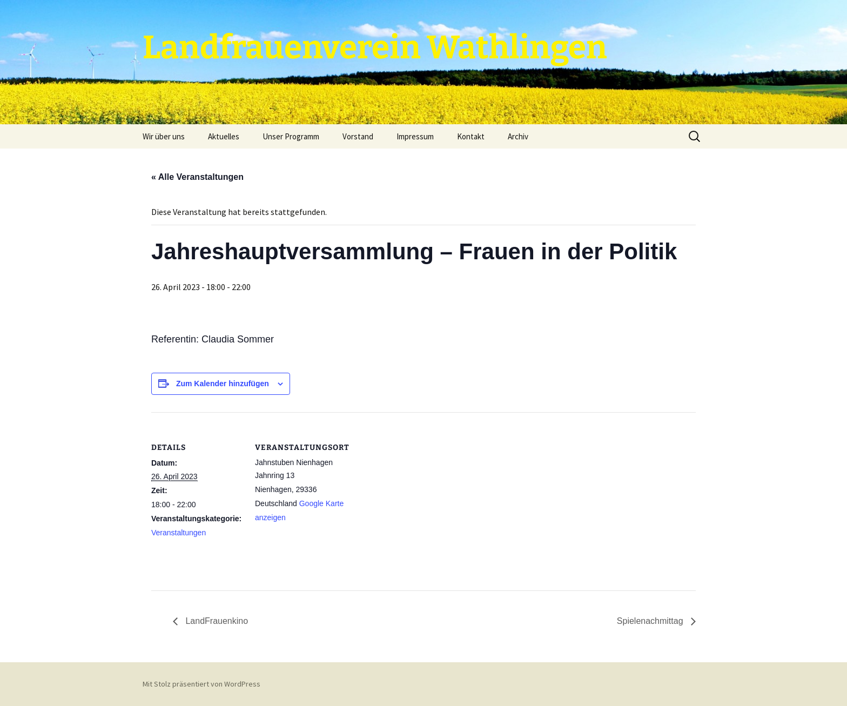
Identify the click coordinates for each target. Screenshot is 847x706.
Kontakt (471, 136)
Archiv (518, 136)
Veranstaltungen (178, 532)
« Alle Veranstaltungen (197, 176)
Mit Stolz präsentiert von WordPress (201, 684)
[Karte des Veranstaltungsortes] (416, 487)
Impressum (415, 136)
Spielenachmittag (651, 621)
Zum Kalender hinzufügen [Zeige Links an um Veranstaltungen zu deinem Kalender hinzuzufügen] (222, 383)
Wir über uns (164, 136)
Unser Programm (291, 136)
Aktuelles (223, 136)
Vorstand (357, 136)
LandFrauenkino (215, 621)
